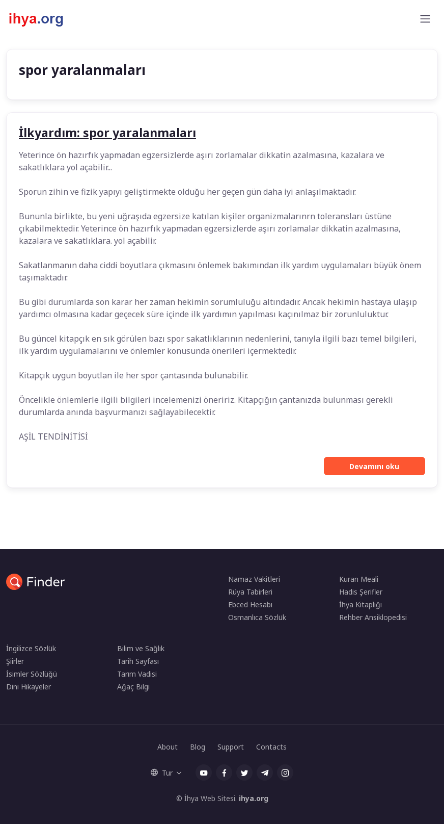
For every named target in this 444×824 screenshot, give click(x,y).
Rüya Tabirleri (250, 592)
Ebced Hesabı (250, 604)
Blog (197, 747)
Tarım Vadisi (137, 674)
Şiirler (15, 661)
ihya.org (253, 798)
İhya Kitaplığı (360, 604)
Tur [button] (162, 773)
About (167, 747)
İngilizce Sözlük (31, 648)
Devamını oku (374, 466)
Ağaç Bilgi (133, 686)
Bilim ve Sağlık (140, 648)
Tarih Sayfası (138, 661)
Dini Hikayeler (28, 686)
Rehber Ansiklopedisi (373, 617)
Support (230, 747)
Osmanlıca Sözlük (257, 617)
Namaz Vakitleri (254, 579)
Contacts (271, 747)
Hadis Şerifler (360, 592)
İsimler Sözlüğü (31, 674)
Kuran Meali (358, 579)
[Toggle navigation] (425, 19)
